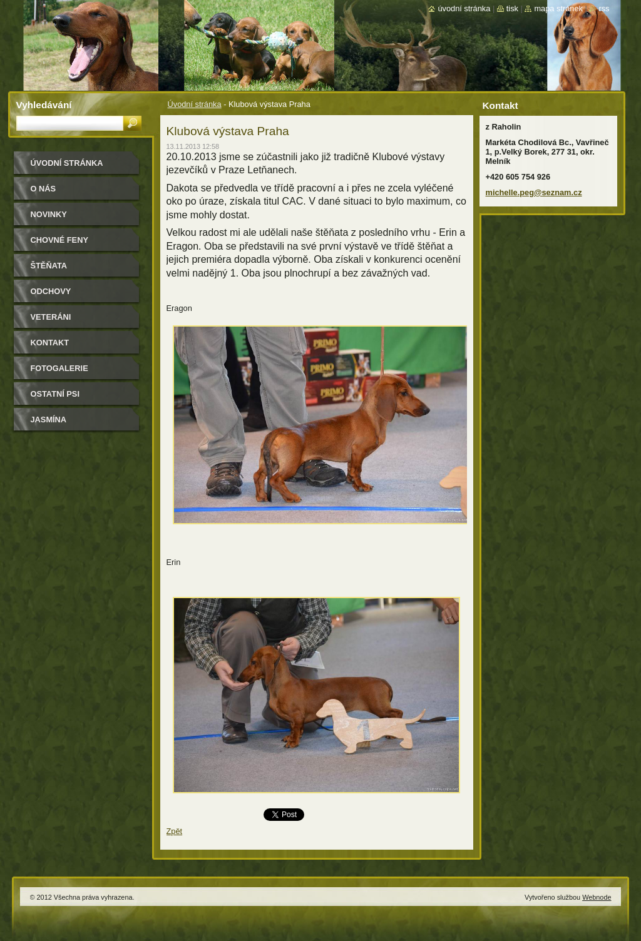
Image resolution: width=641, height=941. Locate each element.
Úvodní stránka (195, 104)
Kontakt (50, 342)
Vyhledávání (44, 104)
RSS (603, 8)
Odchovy (51, 291)
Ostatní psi (55, 394)
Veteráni (51, 317)
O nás (43, 188)
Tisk (512, 8)
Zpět (175, 831)
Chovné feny (59, 240)
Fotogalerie (59, 368)
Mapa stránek (558, 8)
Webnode (596, 897)
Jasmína (49, 419)
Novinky (49, 214)
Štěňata (49, 265)
